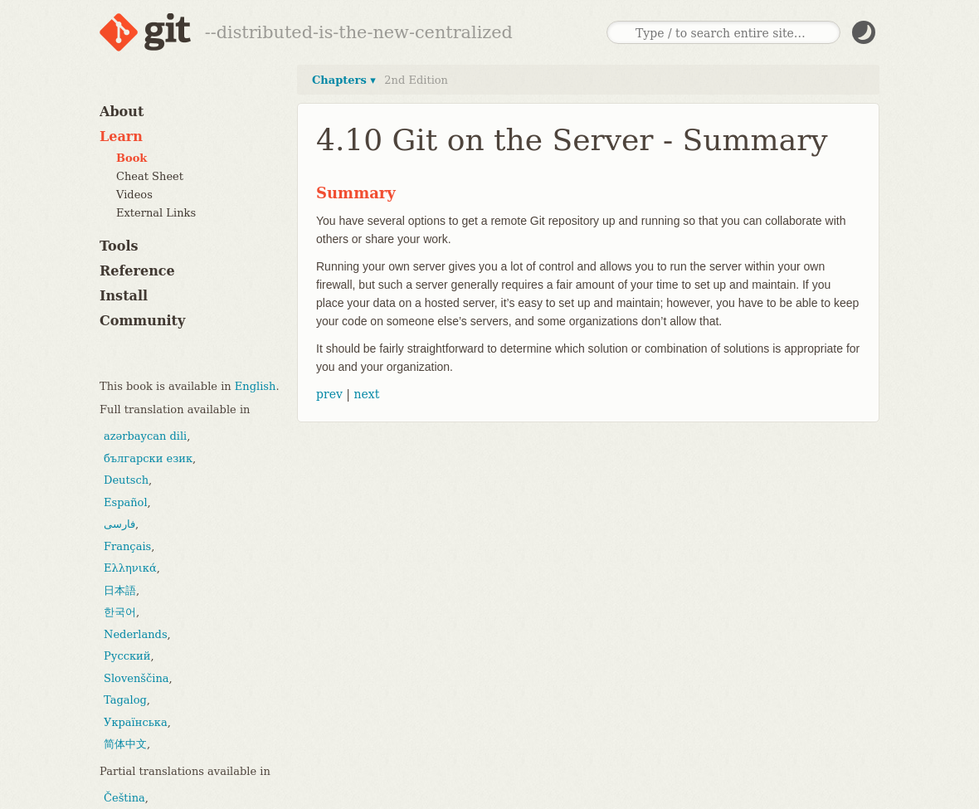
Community (142, 321)
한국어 (120, 612)
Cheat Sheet (149, 176)
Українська (136, 722)
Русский (127, 656)
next (366, 394)
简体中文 (125, 744)
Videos (134, 194)
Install (124, 296)
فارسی (119, 524)
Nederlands (136, 634)
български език (148, 458)
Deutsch (126, 480)
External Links (156, 213)
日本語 (120, 590)
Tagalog (125, 700)
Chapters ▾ (344, 80)
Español (126, 502)
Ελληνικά (130, 568)
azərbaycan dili (145, 436)
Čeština (124, 798)
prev (329, 394)
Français (127, 546)
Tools (119, 246)
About (122, 111)
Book (131, 158)
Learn (121, 136)
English (255, 386)
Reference (137, 271)
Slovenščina (136, 678)
